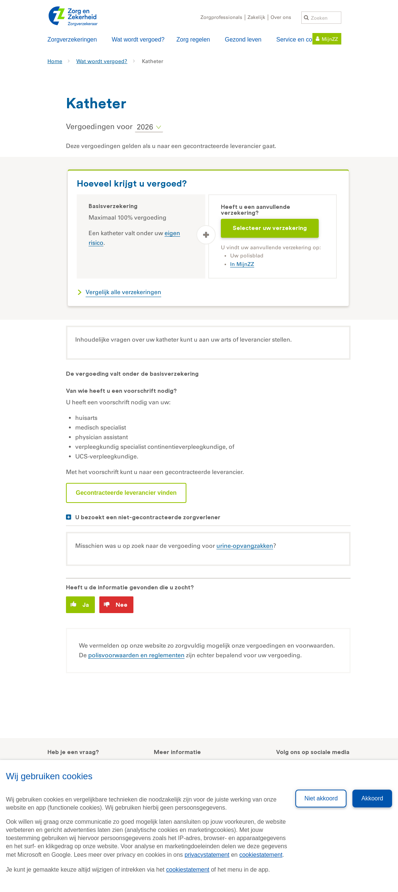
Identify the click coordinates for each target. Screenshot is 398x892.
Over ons (281, 17)
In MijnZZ (242, 264)
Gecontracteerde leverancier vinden (126, 493)
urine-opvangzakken (244, 545)
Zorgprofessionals (221, 17)
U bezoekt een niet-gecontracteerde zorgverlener (147, 517)
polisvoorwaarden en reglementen (136, 655)
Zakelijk (256, 17)
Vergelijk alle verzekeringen (123, 292)
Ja (79, 604)
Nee (115, 605)
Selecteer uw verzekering (270, 228)
